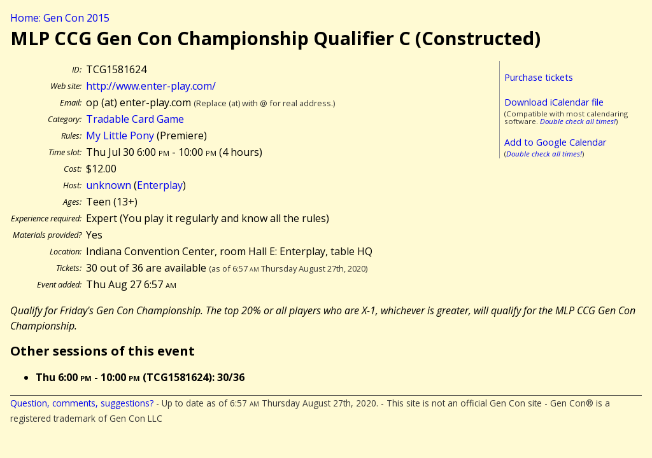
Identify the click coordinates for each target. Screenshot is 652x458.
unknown (108, 185)
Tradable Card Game (135, 119)
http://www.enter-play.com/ (151, 86)
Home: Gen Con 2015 (60, 18)
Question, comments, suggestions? (81, 403)
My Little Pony (120, 135)
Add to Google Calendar (555, 142)
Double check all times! (578, 121)
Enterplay (160, 185)
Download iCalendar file (554, 102)
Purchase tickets (538, 77)
